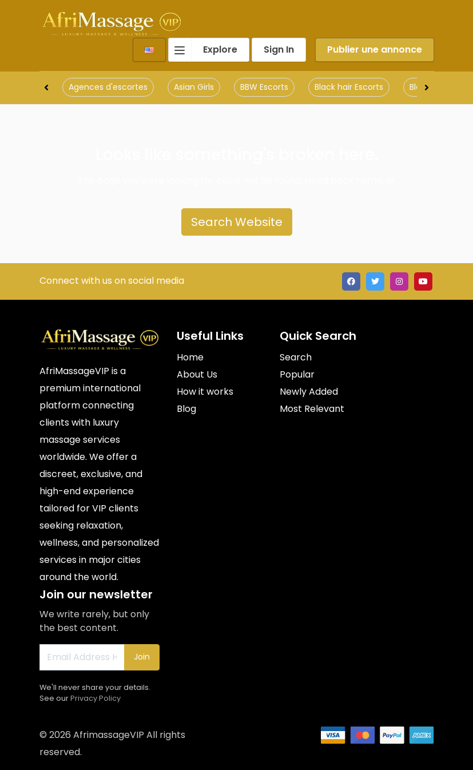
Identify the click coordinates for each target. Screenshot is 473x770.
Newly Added (309, 391)
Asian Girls (194, 87)
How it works (205, 391)
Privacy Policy (95, 698)
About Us (197, 374)
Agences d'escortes (108, 87)
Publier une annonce (374, 49)
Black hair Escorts (349, 87)
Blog (186, 408)
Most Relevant (312, 408)
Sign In (279, 49)
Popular (297, 374)
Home (190, 357)
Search (296, 357)
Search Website (237, 222)
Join (142, 656)
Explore (203, 49)
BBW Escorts (264, 87)
